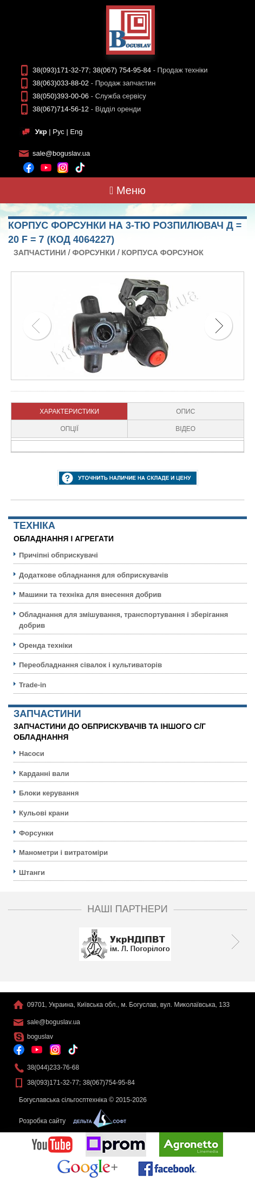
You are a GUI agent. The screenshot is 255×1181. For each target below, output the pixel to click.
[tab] (69, 411)
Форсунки (94, 252)
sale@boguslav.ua (61, 153)
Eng (76, 132)
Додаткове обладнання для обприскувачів (93, 575)
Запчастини (40, 252)
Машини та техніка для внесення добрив (90, 594)
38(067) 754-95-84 (122, 70)
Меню (127, 190)
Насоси (31, 753)
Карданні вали (44, 773)
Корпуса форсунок (162, 252)
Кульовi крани (44, 813)
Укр (41, 132)
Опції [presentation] (69, 429)
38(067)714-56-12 (60, 109)
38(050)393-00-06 (60, 96)
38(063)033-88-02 (60, 83)
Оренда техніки (46, 645)
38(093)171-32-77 (60, 70)
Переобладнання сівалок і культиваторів (90, 665)
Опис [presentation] (185, 411)
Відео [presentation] (185, 429)
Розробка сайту (70, 1121)
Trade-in (33, 685)
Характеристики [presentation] (69, 411)
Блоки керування (49, 793)
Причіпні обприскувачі (58, 555)
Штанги (32, 872)
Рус (58, 132)
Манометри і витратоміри (63, 852)
